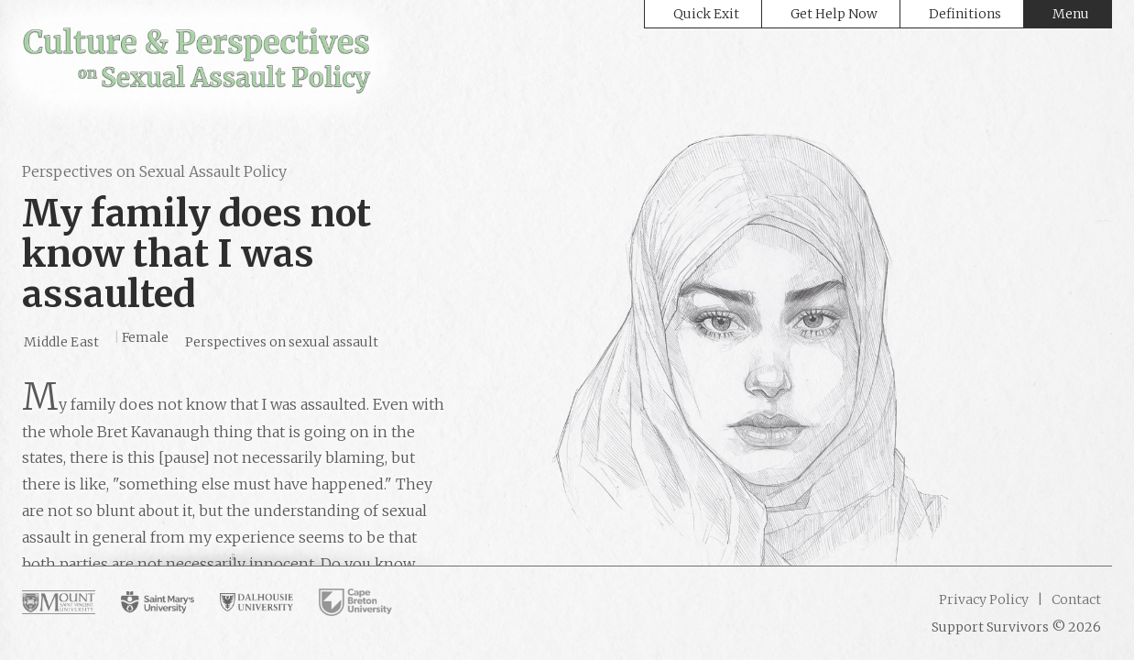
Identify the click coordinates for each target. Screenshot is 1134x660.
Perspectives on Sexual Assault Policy (154, 171)
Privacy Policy (984, 599)
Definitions (965, 14)
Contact (1075, 599)
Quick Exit (706, 14)
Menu (1070, 14)
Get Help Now (834, 14)
